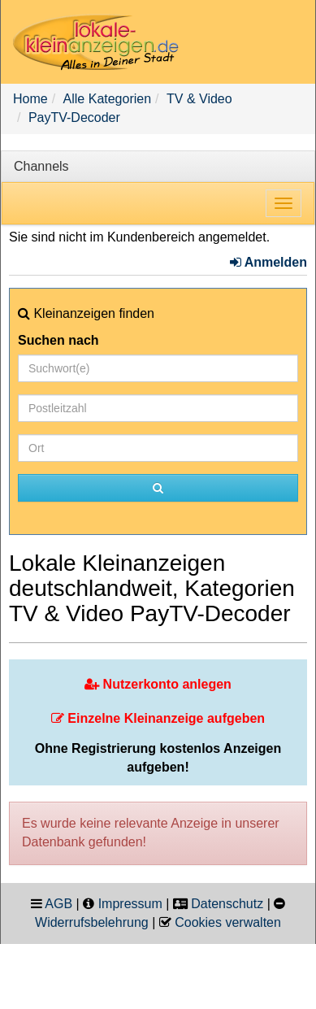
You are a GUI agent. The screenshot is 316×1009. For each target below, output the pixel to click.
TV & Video (199, 99)
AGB (58, 904)
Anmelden (268, 262)
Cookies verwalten (228, 922)
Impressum (130, 904)
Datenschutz (227, 904)
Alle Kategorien (107, 99)
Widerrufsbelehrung (92, 922)
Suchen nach (58, 340)
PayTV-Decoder (74, 117)
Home (30, 99)
